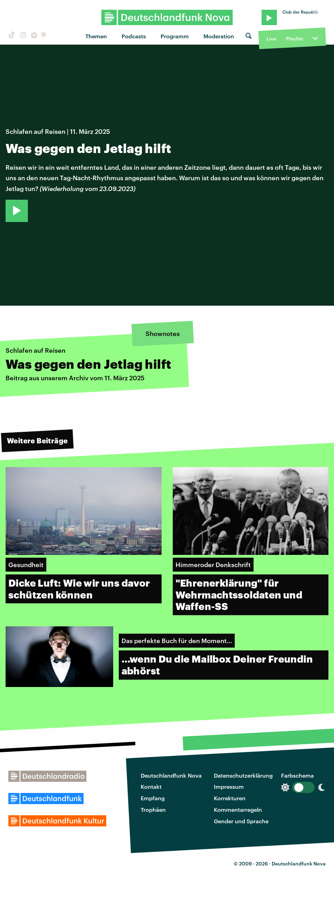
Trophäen (153, 809)
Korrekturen (230, 798)
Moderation (218, 36)
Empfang (153, 798)
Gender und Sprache (241, 821)
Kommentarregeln (238, 809)
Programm (175, 36)
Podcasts (134, 36)
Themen (96, 36)
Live (271, 38)
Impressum (229, 786)
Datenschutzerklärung (243, 775)
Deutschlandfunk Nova (171, 775)
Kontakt (151, 786)
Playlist (294, 38)
